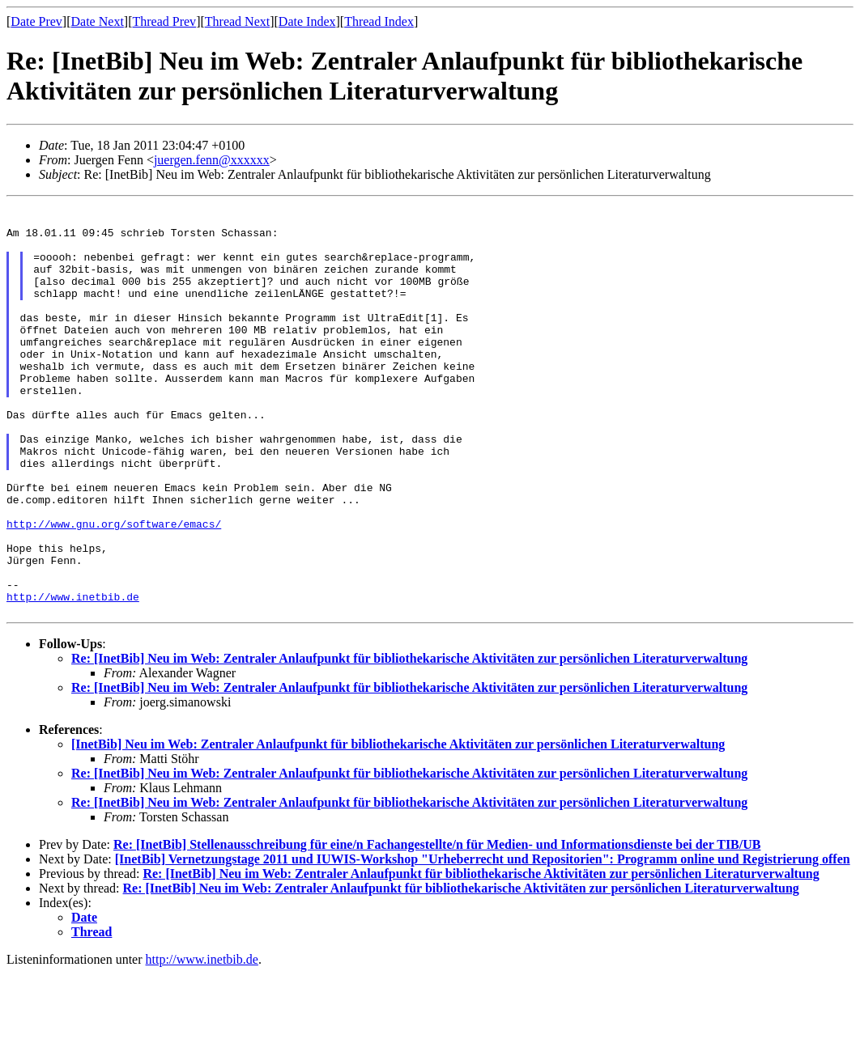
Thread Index (379, 21)
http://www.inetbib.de (72, 676)
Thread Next (237, 21)
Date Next (97, 21)
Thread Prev (164, 21)
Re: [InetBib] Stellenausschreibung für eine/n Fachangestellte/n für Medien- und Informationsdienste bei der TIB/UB (436, 927)
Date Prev (36, 21)
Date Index (307, 21)
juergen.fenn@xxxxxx (212, 160)
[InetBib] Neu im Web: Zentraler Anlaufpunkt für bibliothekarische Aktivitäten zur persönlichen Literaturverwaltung (398, 826)
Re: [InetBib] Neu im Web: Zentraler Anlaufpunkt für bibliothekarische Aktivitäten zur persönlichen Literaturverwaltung (409, 741)
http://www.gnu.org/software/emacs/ (113, 589)
